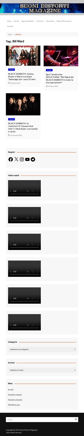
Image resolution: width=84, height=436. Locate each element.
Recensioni (50, 21)
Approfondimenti (28, 21)
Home (9, 21)
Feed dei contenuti (15, 395)
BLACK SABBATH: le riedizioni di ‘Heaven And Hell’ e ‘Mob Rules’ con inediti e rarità (23, 127)
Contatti (10, 26)
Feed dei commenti (15, 400)
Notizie (16, 21)
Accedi (10, 390)
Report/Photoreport (64, 21)
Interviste (40, 21)
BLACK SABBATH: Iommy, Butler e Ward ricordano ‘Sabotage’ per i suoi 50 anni (21, 76)
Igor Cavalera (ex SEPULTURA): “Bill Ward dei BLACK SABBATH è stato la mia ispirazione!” (60, 78)
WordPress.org (14, 405)
